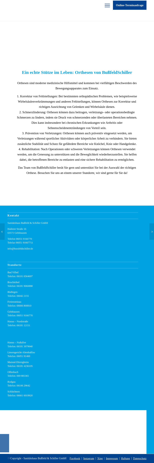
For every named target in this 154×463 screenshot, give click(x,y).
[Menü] (106, 10)
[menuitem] (106, 10)
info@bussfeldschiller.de (20, 248)
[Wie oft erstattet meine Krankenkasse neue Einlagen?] (151, 231)
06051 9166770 (24, 238)
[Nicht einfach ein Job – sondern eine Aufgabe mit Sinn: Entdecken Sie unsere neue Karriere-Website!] (2, 231)
